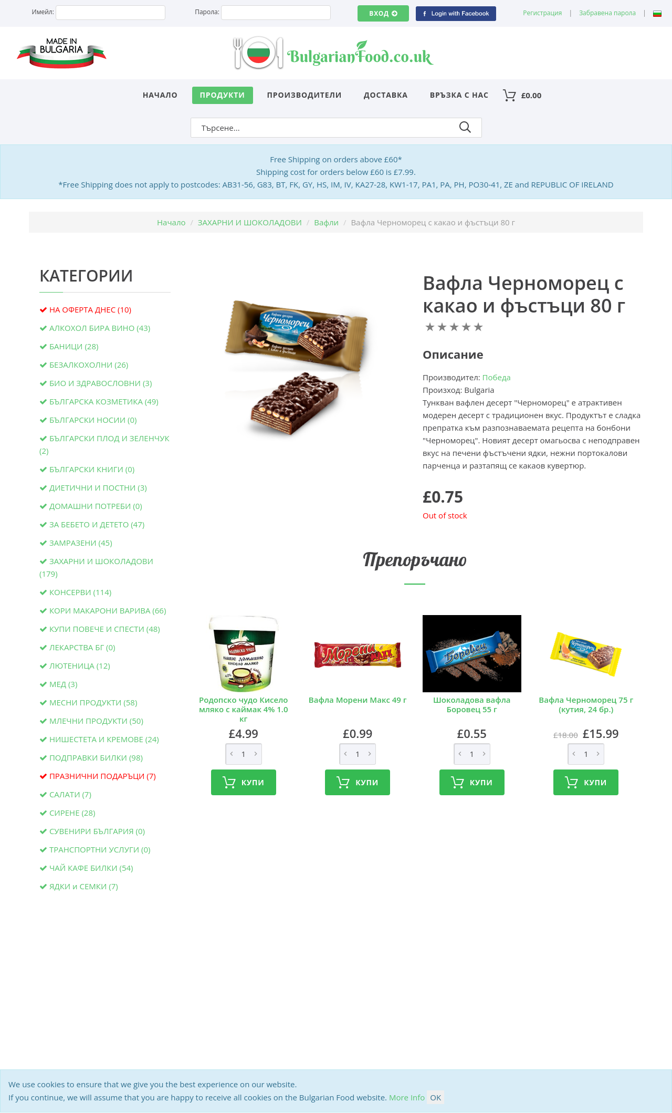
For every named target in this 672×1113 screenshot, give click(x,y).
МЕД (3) (63, 684)
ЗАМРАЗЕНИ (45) (80, 542)
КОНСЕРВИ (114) (80, 592)
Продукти (222, 95)
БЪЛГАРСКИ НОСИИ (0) (93, 419)
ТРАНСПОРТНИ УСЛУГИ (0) (100, 849)
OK (435, 1097)
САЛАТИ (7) (70, 794)
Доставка (386, 95)
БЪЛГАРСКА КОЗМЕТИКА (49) (104, 401)
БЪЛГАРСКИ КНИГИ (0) (91, 469)
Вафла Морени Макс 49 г (358, 699)
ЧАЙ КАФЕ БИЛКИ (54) (91, 867)
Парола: (207, 11)
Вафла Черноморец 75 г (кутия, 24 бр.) (586, 704)
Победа (496, 377)
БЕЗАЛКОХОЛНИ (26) (88, 364)
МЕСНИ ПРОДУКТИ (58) (93, 702)
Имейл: (43, 11)
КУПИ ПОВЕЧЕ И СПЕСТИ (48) (104, 628)
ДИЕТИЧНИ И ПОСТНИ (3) (98, 487)
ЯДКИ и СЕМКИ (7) (83, 886)
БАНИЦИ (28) (73, 346)
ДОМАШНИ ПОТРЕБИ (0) (95, 506)
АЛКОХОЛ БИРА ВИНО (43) (99, 328)
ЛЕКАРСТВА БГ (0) (82, 647)
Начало (160, 95)
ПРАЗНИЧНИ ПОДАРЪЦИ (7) (102, 776)
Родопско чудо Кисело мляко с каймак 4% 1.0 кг (243, 709)
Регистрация (542, 12)
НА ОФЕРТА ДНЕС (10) (90, 309)
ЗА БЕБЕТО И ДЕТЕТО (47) (96, 524)
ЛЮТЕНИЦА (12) (79, 665)
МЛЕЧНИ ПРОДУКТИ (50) (96, 720)
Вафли (326, 222)
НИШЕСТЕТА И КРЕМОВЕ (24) (104, 739)
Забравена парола (607, 12)
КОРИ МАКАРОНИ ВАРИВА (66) (107, 610)
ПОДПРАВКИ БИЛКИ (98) (96, 757)
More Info (407, 1097)
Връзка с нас (459, 95)
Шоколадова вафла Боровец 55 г (472, 704)
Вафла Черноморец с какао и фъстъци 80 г (524, 294)
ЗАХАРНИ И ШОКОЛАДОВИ (250, 222)
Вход (383, 13)
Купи (244, 782)
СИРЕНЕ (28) (72, 812)
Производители (304, 95)
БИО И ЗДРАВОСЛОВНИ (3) (100, 383)
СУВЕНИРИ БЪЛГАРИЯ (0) (97, 831)
